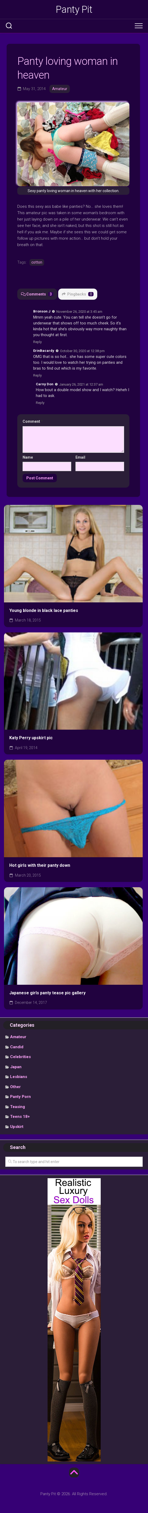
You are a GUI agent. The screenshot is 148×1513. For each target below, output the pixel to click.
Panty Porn (20, 1096)
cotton (36, 262)
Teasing (17, 1106)
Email (80, 457)
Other (15, 1086)
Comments (37, 294)
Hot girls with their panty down (39, 865)
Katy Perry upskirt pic (31, 737)
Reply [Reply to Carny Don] (40, 403)
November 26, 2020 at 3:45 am (79, 312)
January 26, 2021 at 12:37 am (81, 384)
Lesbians (18, 1076)
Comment (33, 421)
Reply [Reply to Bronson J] (37, 342)
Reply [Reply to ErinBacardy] (37, 375)
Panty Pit (74, 9)
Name (28, 457)
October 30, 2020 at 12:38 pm (82, 351)
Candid (16, 1047)
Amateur (59, 88)
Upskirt (16, 1126)
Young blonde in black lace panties (43, 610)
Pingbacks (78, 294)
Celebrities (20, 1056)
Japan (16, 1066)
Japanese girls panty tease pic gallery (47, 992)
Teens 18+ (20, 1116)
